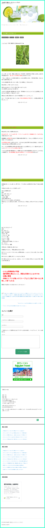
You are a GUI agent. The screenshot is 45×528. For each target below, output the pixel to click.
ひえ (7, 293)
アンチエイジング (16, 293)
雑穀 (34, 296)
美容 (24, 296)
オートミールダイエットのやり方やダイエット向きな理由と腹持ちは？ (15, 461)
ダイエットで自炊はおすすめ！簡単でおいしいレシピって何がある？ (15, 439)
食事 (41, 296)
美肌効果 (26, 296)
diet (5, 293)
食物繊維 (3, 298)
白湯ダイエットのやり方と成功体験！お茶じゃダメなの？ (13, 469)
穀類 (18, 296)
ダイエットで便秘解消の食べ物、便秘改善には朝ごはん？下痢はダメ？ (15, 463)
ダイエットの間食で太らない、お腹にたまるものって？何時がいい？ (15, 435)
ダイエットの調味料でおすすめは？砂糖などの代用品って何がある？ (15, 467)
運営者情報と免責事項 (5, 524)
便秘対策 (17, 37)
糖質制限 (21, 37)
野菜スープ (31, 296)
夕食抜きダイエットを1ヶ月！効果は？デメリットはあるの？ (13, 450)
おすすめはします (5, 37)
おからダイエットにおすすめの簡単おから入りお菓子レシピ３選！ (30, 303)
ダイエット (36, 293)
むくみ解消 (10, 293)
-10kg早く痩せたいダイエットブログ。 (22, 3)
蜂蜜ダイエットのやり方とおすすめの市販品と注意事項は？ (13, 465)
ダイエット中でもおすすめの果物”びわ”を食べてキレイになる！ (14, 305)
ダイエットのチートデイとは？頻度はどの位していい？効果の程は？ (15, 452)
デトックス (12, 37)
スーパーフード (30, 293)
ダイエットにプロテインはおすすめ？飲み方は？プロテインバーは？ (15, 437)
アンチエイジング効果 (23, 293)
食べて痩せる (38, 296)
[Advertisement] (22, 113)
